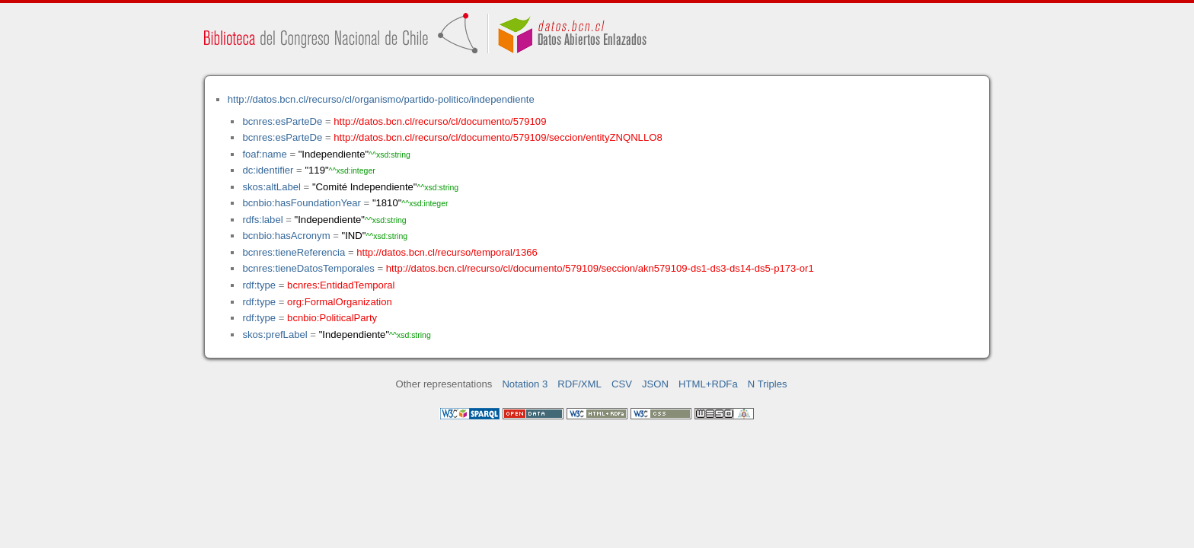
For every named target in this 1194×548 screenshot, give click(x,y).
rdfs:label (262, 219)
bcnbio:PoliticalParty (332, 317)
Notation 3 (525, 384)
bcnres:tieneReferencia (293, 252)
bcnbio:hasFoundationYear (301, 203)
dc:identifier (267, 170)
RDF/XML (579, 384)
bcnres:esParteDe (282, 121)
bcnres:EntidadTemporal (340, 285)
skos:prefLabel (274, 334)
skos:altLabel (271, 187)
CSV (621, 384)
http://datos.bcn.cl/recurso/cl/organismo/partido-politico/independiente (381, 99)
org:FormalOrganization (339, 301)
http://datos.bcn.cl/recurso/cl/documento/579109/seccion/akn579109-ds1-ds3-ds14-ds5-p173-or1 (600, 268)
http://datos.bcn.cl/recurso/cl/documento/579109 (440, 121)
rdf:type (259, 285)
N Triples (767, 384)
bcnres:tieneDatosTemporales (308, 268)
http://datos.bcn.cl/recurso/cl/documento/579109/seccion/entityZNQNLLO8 (498, 137)
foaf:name (264, 154)
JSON (655, 384)
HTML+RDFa (708, 384)
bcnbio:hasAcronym (286, 235)
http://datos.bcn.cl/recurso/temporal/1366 (447, 252)
